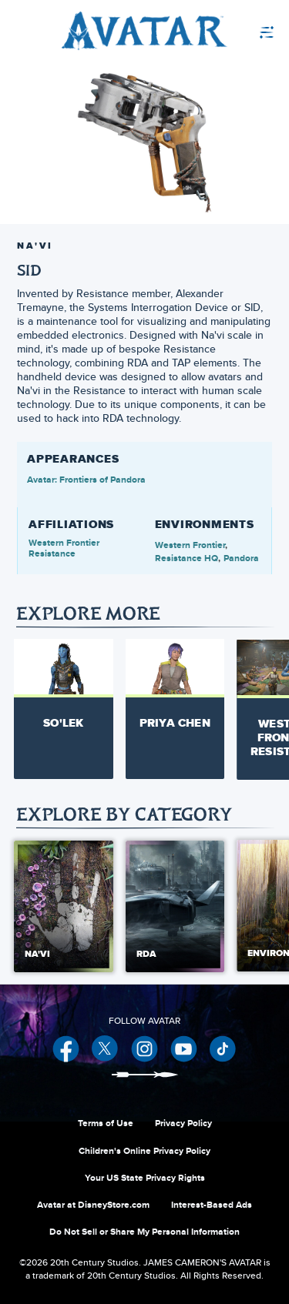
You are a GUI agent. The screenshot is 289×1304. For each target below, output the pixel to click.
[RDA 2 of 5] (175, 906)
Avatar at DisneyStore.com (93, 1205)
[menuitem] (231, 31)
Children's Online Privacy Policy (144, 1151)
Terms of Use (105, 1123)
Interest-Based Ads (211, 1205)
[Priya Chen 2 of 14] (175, 700)
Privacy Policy (183, 1123)
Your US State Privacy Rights (145, 1178)
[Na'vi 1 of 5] (63, 906)
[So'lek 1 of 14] (63, 700)
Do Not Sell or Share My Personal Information (144, 1232)
